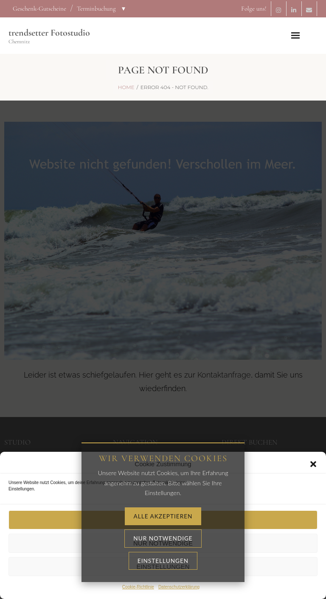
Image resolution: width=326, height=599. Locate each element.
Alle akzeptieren (163, 519)
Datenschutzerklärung (179, 587)
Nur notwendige (163, 543)
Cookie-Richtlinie (138, 587)
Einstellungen (162, 566)
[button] (313, 464)
